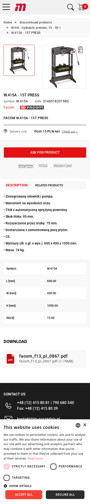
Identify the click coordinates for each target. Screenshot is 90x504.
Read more (35, 458)
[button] (45, 485)
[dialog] (45, 461)
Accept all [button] (24, 495)
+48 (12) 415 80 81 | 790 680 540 (45, 402)
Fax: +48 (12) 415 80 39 (37, 408)
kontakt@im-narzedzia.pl (38, 419)
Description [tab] (17, 185)
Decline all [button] (65, 495)
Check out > (70, 131)
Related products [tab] (49, 185)
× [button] (84, 425)
